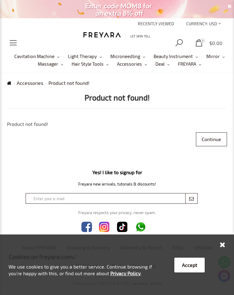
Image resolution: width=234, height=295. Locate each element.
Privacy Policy (125, 273)
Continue (211, 139)
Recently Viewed (156, 23)
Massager (48, 64)
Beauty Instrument (173, 56)
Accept (189, 265)
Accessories (129, 64)
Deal (160, 64)
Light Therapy (82, 56)
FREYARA (187, 64)
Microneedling (125, 56)
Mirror (213, 56)
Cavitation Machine (34, 56)
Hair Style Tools (88, 64)
